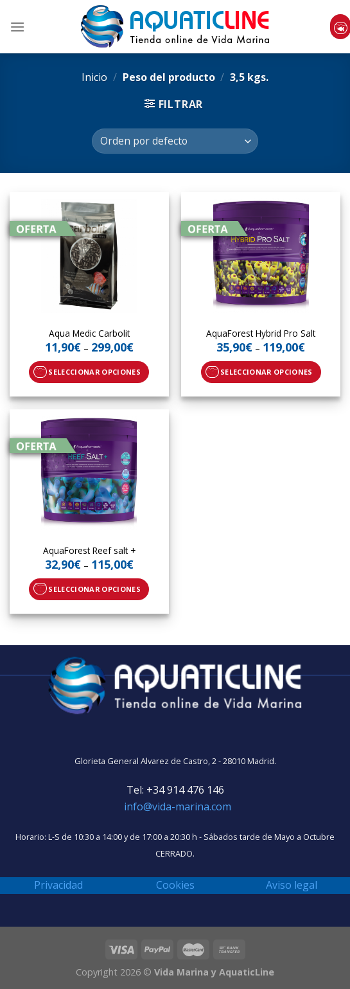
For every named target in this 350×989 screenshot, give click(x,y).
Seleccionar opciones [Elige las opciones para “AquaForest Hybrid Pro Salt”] (266, 372)
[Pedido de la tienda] (175, 141)
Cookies (175, 885)
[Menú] (17, 26)
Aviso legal (291, 885)
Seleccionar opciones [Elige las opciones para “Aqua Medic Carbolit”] (94, 372)
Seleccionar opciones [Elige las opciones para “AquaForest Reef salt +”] (94, 589)
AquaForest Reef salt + (89, 551)
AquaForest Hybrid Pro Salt (260, 333)
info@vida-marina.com (177, 806)
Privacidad (58, 885)
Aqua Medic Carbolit (89, 333)
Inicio (94, 77)
